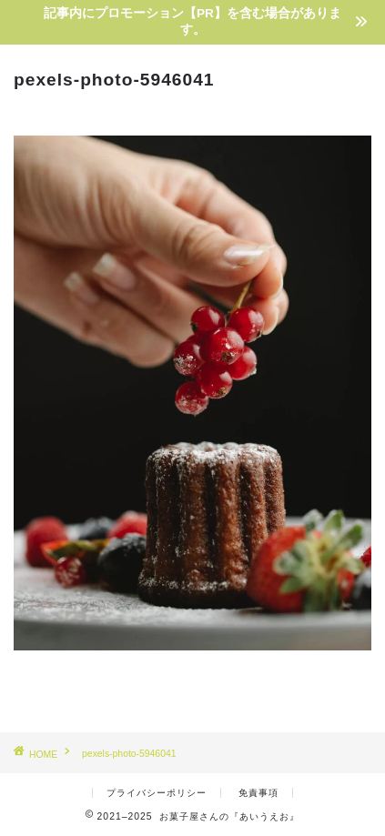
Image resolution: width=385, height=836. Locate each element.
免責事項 (258, 793)
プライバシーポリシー (156, 793)
